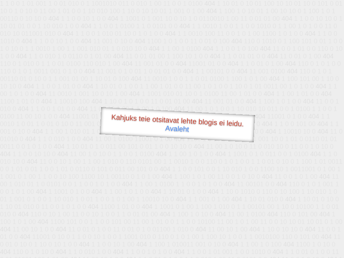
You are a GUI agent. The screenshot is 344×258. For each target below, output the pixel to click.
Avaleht (177, 128)
